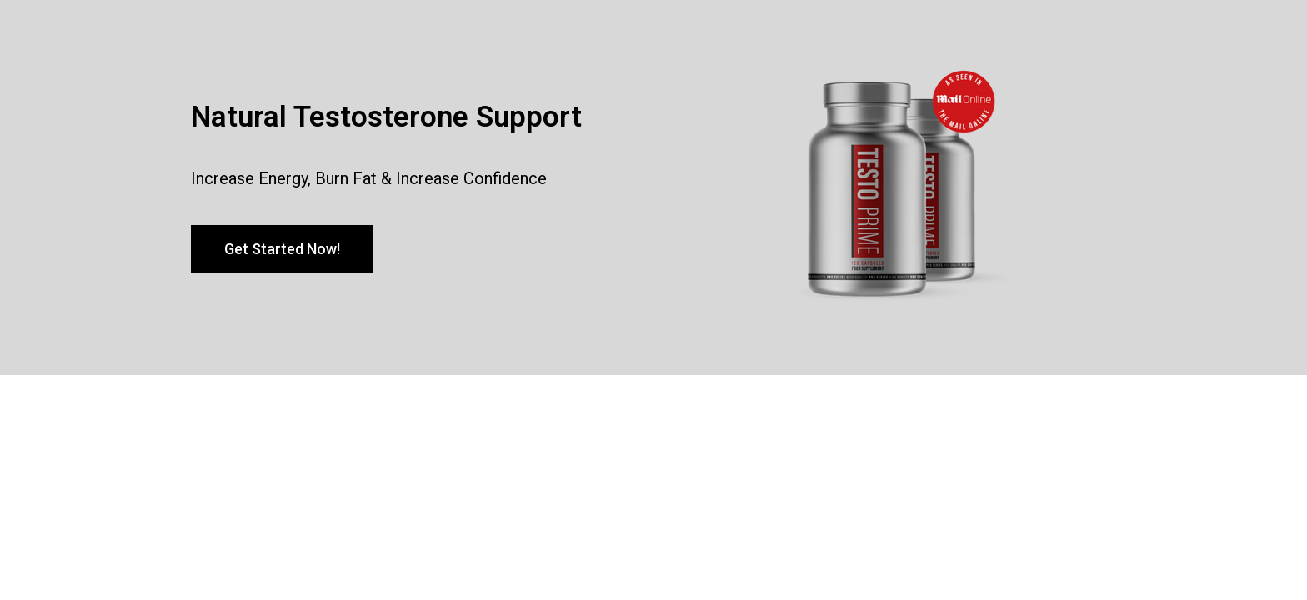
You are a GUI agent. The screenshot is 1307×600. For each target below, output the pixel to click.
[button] (282, 249)
